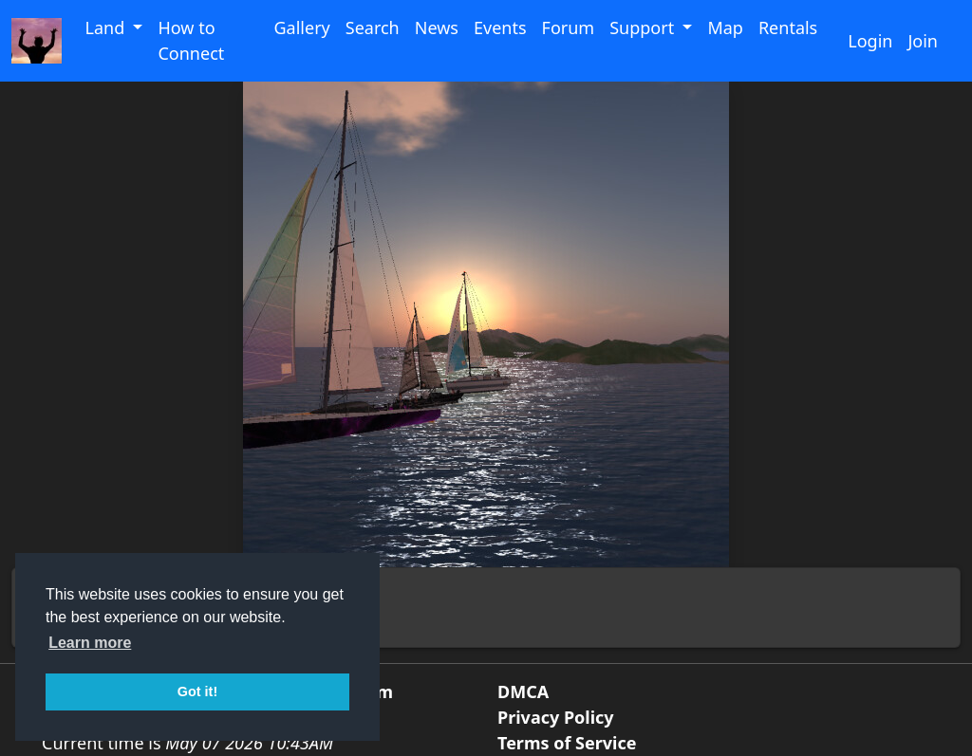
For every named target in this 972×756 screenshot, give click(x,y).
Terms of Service (566, 742)
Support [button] (644, 27)
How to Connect (191, 40)
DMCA (523, 691)
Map (725, 27)
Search (373, 27)
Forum (568, 27)
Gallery (301, 27)
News (436, 27)
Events (500, 27)
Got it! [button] (197, 691)
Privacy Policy (555, 717)
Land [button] (106, 27)
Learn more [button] (89, 643)
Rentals (787, 27)
